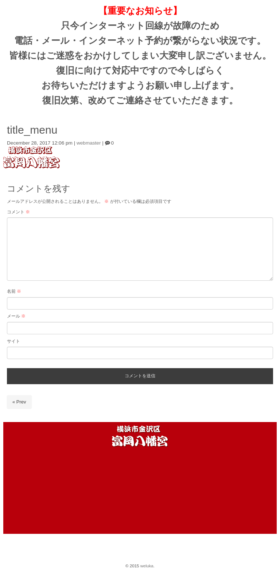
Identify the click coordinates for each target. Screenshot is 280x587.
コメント (18, 211)
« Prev (19, 402)
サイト (13, 341)
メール (16, 316)
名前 (14, 291)
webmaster (89, 143)
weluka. (147, 566)
